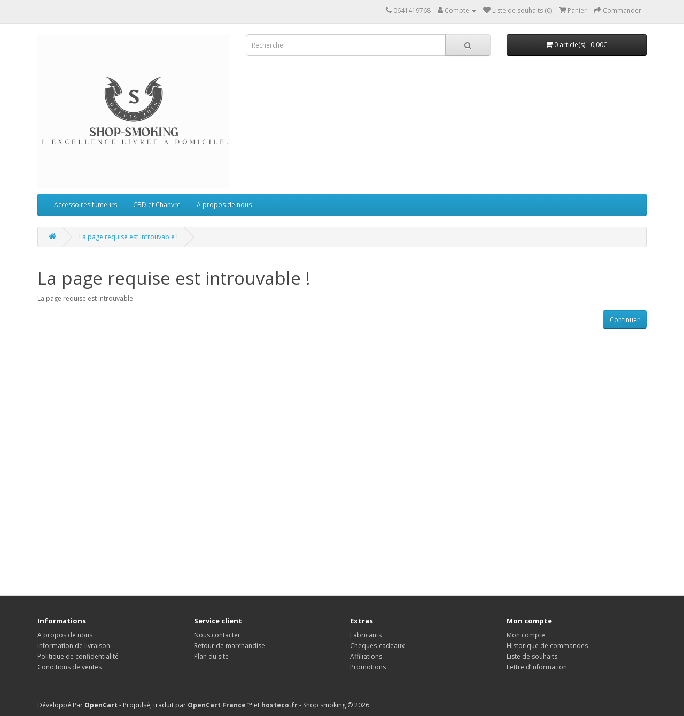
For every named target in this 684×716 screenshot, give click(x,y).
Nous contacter (217, 634)
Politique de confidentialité (78, 656)
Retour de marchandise (229, 645)
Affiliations (366, 656)
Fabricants (366, 634)
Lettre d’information (537, 667)
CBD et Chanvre (157, 204)
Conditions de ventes (69, 667)
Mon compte (526, 634)
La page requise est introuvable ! (128, 236)
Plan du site (211, 656)
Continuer (625, 319)
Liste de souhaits (532, 656)
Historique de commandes (547, 645)
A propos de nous (224, 204)
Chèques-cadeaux (377, 645)
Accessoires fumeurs (85, 204)
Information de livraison (73, 645)
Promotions (368, 667)
